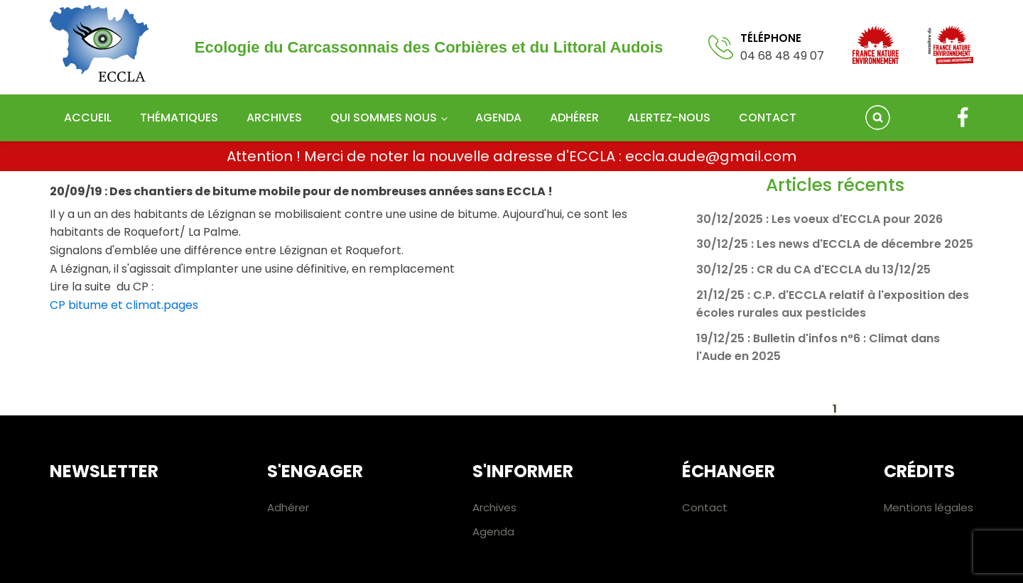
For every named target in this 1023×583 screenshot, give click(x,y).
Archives (274, 117)
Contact (767, 117)
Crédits (919, 471)
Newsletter (104, 471)
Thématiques (179, 117)
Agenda (498, 117)
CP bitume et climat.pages (124, 305)
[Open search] (877, 117)
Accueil (88, 117)
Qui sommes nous (383, 117)
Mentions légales (928, 507)
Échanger (728, 471)
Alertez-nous (668, 117)
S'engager (315, 471)
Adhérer (574, 117)
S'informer (522, 471)
